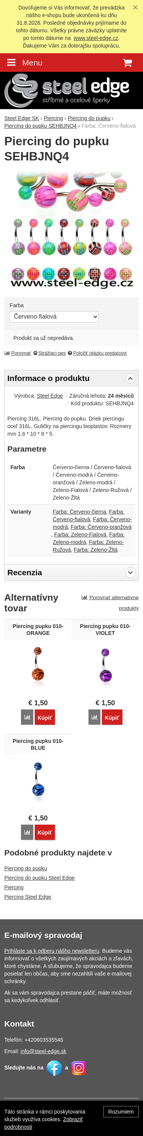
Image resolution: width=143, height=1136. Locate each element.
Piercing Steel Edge (27, 897)
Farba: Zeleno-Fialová (80, 535)
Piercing (14, 887)
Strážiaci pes (49, 353)
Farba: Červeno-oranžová (101, 527)
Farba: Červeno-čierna (79, 512)
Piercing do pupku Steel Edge (39, 878)
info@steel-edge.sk (43, 1051)
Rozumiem (121, 1112)
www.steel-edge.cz (96, 38)
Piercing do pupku (25, 868)
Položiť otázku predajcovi (97, 353)
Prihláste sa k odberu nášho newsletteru (51, 951)
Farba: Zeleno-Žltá (95, 550)
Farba (17, 305)
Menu (23, 62)
